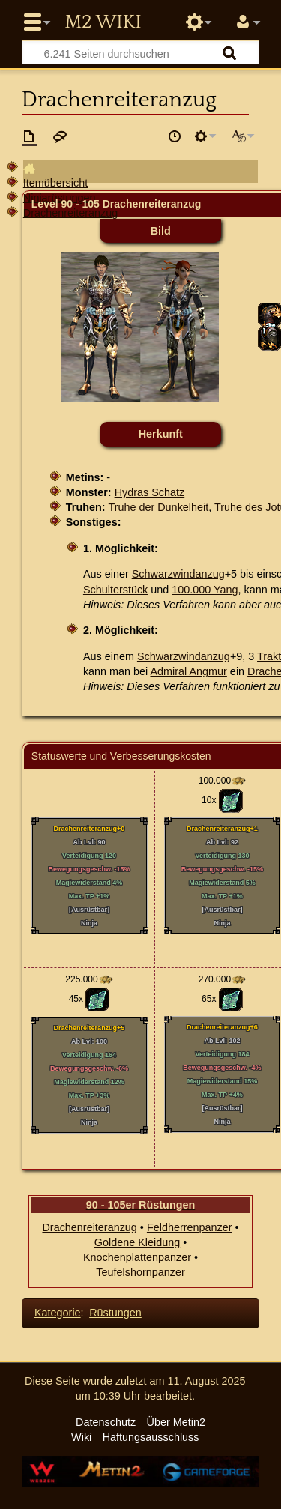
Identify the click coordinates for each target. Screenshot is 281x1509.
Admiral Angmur (189, 671)
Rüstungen (115, 1313)
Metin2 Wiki (102, 22)
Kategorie (57, 1313)
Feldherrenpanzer (189, 1227)
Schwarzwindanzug (178, 574)
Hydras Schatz (150, 492)
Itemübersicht (55, 183)
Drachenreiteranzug (70, 213)
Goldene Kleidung (137, 1242)
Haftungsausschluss (151, 1437)
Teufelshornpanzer (140, 1272)
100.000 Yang (205, 590)
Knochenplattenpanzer (137, 1257)
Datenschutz (106, 1422)
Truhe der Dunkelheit (158, 507)
